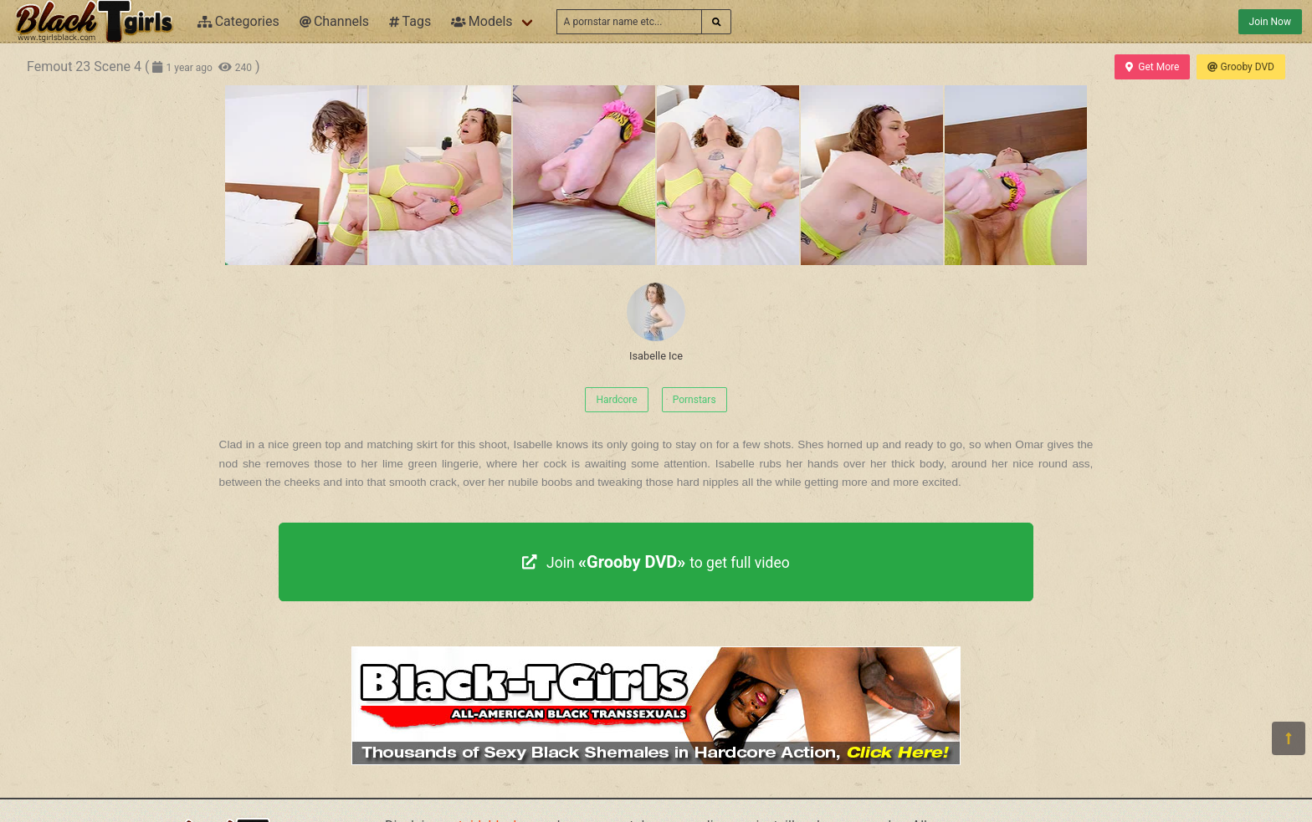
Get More (1152, 67)
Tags (410, 21)
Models (481, 21)
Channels (334, 21)
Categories (238, 21)
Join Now (1270, 22)
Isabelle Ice (656, 322)
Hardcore (616, 400)
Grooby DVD (1240, 67)
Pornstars (694, 400)
